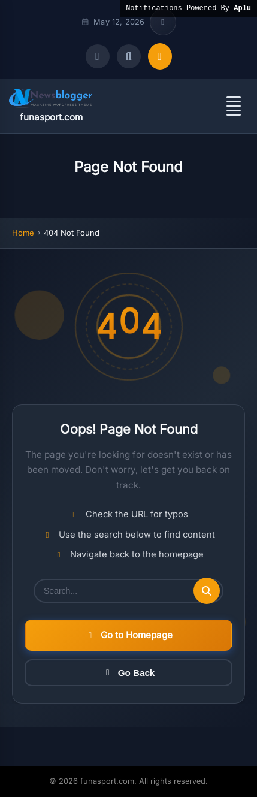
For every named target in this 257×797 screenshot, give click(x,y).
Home (23, 232)
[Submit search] (206, 591)
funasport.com (51, 117)
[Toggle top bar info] (163, 22)
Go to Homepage (129, 635)
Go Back (128, 673)
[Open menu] (233, 106)
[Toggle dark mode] (98, 56)
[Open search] (129, 56)
